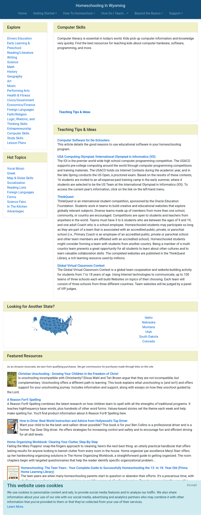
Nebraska (148, 322)
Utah (148, 332)
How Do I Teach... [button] (113, 13)
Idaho (149, 317)
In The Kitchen (17, 206)
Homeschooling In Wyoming (100, 5)
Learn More (15, 507)
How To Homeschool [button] (78, 13)
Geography (14, 76)
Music (11, 86)
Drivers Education (19, 38)
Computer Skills (18, 133)
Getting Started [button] (43, 13)
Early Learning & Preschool (18, 45)
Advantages (15, 211)
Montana (148, 327)
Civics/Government (20, 100)
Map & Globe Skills (20, 178)
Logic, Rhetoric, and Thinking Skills (21, 121)
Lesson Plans (16, 143)
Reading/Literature (20, 53)
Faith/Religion (17, 114)
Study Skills (15, 138)
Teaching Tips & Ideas (74, 112)
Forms (11, 197)
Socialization (16, 183)
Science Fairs (16, 202)
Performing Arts (18, 91)
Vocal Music (15, 168)
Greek (11, 173)
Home (22, 13)
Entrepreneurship (19, 128)
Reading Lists (16, 187)
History (12, 72)
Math (10, 67)
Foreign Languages (20, 110)
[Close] (192, 485)
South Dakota (148, 336)
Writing (12, 57)
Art (9, 81)
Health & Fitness (18, 95)
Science (12, 62)
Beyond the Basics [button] (148, 13)
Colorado (148, 341)
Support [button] (174, 13)
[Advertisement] (125, 79)
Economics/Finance (21, 105)
